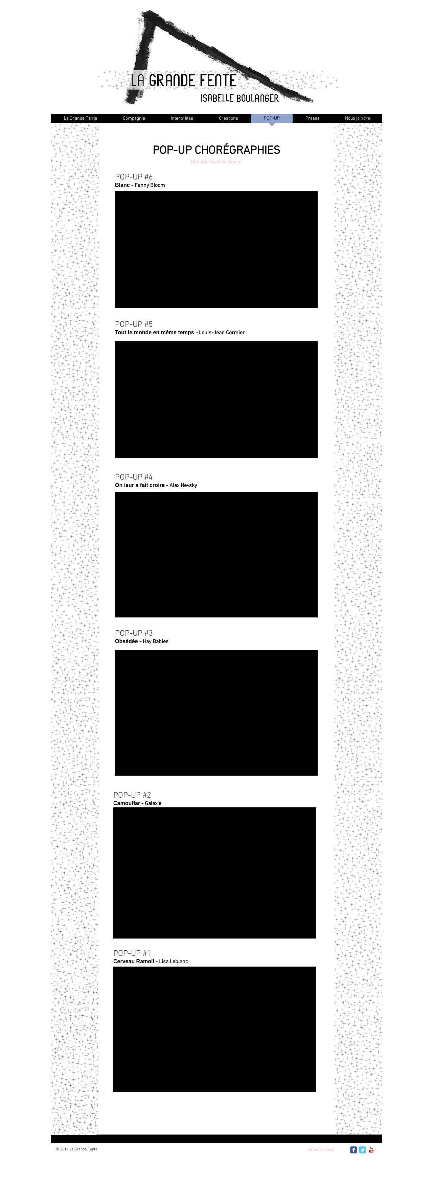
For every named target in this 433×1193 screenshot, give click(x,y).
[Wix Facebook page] (353, 1149)
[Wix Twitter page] (362, 1149)
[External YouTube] (215, 873)
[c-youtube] (371, 1149)
